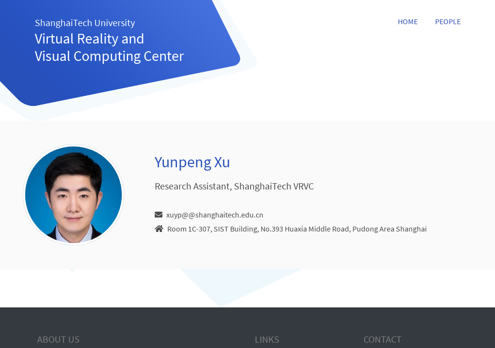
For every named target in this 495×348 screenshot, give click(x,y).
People (448, 21)
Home (408, 21)
